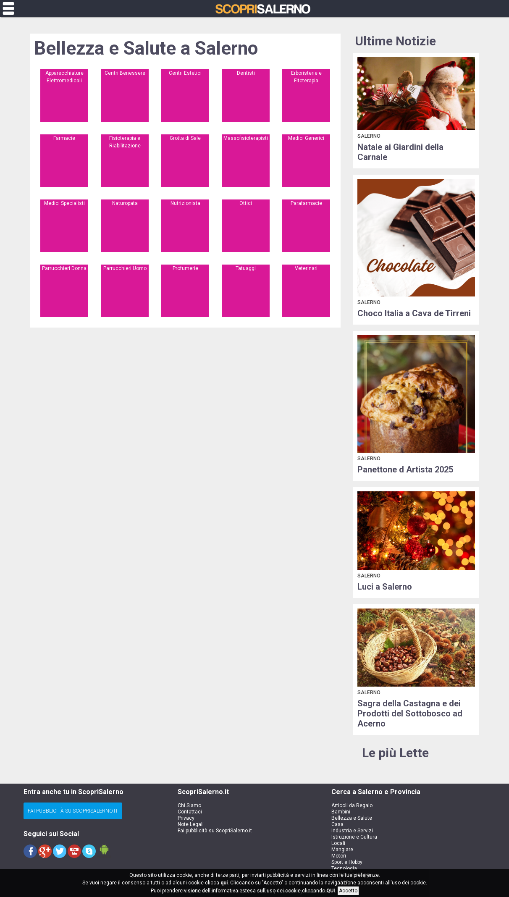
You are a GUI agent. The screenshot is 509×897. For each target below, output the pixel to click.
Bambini (340, 812)
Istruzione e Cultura (354, 837)
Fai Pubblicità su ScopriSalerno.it (73, 811)
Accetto (348, 891)
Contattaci (190, 812)
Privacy (186, 818)
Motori (338, 856)
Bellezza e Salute (351, 818)
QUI (330, 891)
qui (224, 883)
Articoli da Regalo (352, 805)
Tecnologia (344, 868)
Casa (337, 824)
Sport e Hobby (346, 862)
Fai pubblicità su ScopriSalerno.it (215, 831)
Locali (338, 843)
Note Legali (191, 824)
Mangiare (342, 849)
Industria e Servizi (352, 831)
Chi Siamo (189, 805)
